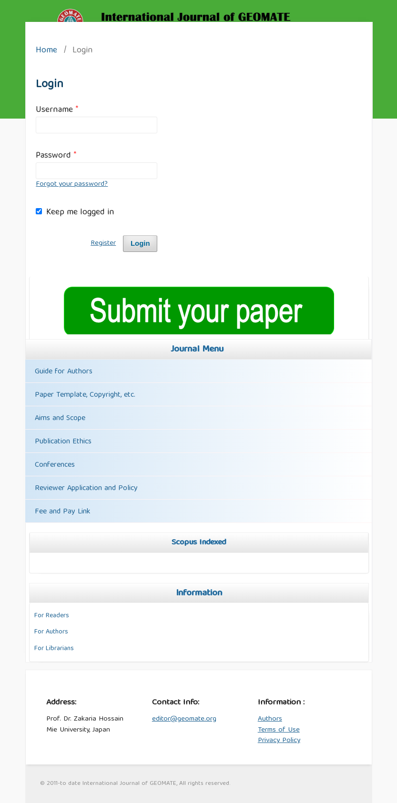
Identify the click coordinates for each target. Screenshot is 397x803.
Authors (270, 719)
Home (46, 51)
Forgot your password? (72, 184)
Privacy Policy (279, 740)
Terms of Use (279, 730)
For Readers (51, 616)
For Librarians (54, 648)
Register (103, 243)
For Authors (51, 632)
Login (140, 243)
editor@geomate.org (184, 719)
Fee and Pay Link (62, 512)
